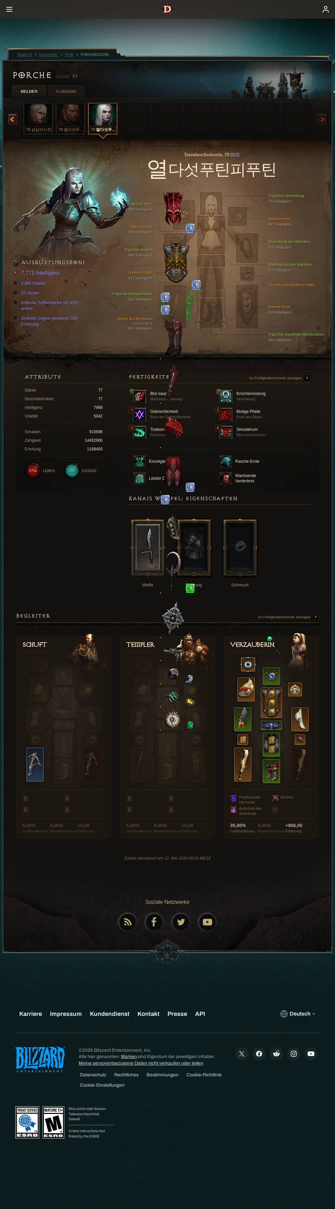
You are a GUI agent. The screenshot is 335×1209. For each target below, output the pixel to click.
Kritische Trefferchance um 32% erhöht (46, 305)
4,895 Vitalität (30, 284)
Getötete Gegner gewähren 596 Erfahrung (46, 321)
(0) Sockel (27, 293)
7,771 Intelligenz (37, 273)
